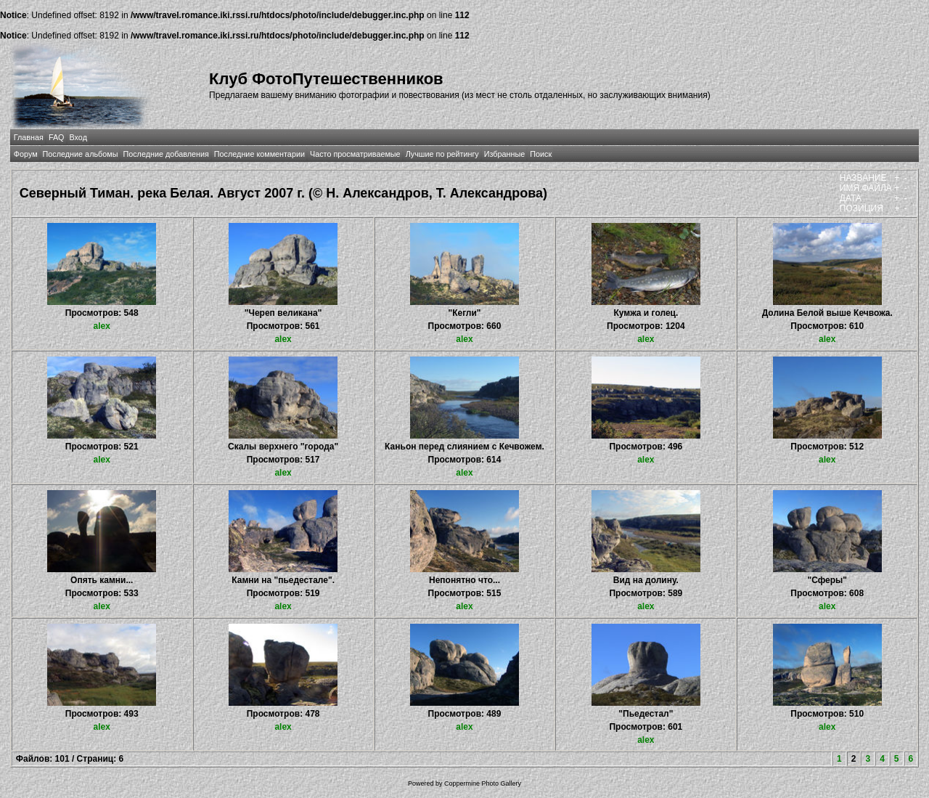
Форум (26, 154)
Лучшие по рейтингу (442, 154)
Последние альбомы (80, 154)
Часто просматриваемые (355, 154)
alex (102, 326)
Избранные (504, 154)
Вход (78, 137)
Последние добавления (165, 154)
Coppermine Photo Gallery (482, 783)
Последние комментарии (259, 154)
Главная (29, 137)
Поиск (541, 154)
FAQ (57, 137)
